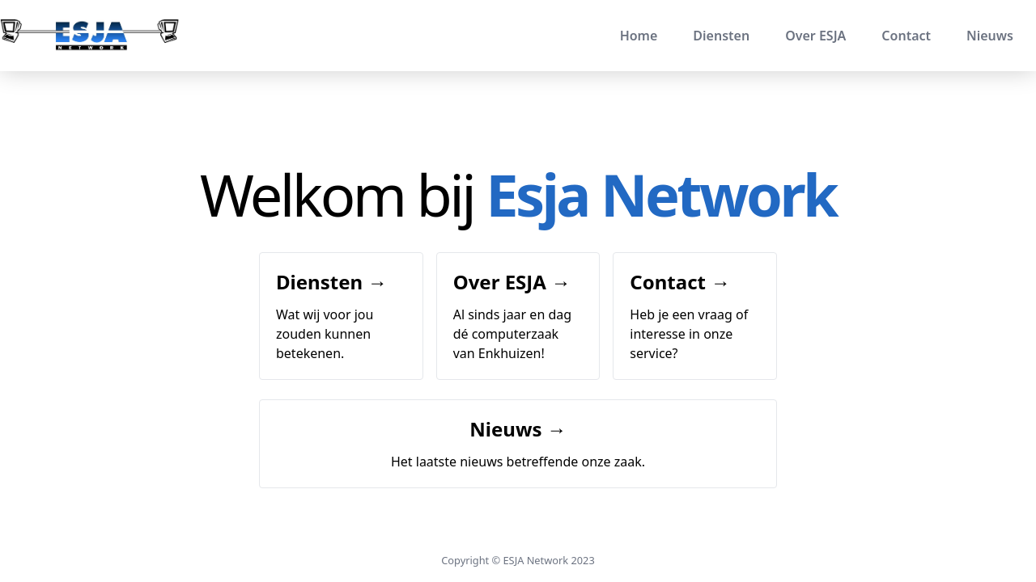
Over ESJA (815, 35)
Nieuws (989, 35)
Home (639, 35)
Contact (906, 35)
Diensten (721, 35)
